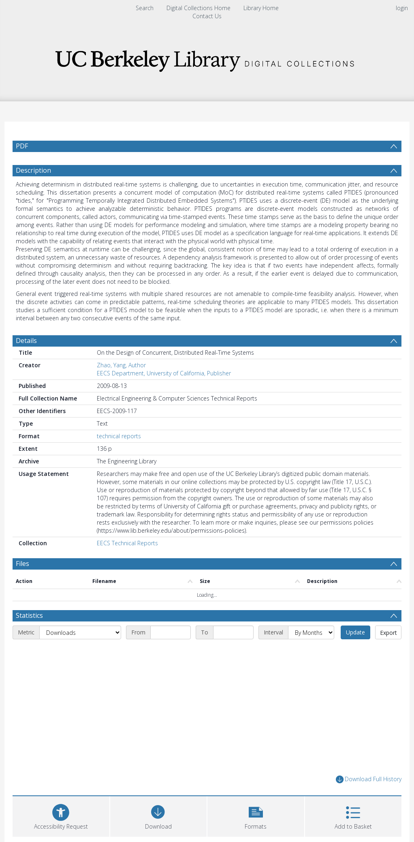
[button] (255, 815)
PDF (22, 145)
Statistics (29, 615)
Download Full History (368, 779)
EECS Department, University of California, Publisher (164, 373)
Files (22, 563)
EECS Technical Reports (127, 543)
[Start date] (170, 632)
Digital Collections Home (198, 8)
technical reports (119, 436)
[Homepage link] (207, 58)
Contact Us (207, 16)
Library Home (261, 8)
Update (355, 632)
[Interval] (311, 632)
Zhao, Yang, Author (121, 365)
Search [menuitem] (145, 8)
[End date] (233, 632)
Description (33, 170)
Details (26, 340)
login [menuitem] (402, 8)
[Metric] (80, 632)
